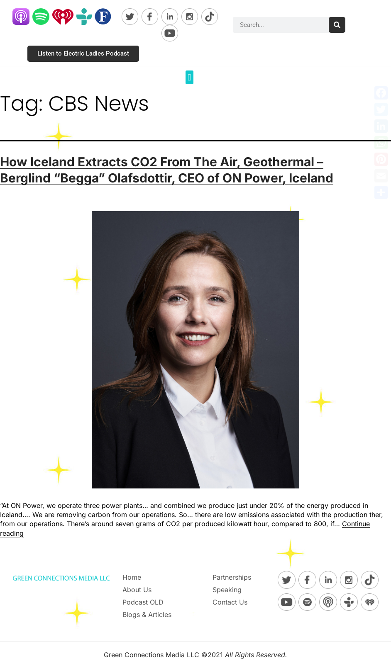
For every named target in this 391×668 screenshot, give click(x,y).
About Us (137, 589)
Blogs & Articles (146, 614)
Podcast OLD (143, 602)
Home (131, 577)
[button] (189, 77)
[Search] (337, 25)
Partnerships (232, 577)
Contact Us (230, 602)
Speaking (227, 589)
